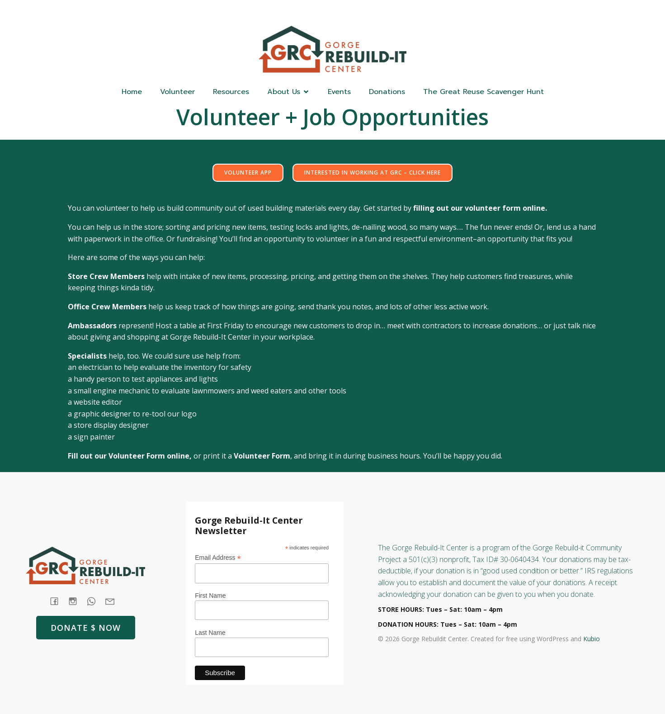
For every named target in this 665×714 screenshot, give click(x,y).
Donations (387, 91)
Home (132, 91)
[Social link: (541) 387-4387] (542, 12)
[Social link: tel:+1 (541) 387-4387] (94, 601)
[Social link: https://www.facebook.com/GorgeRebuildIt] (524, 12)
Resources (231, 91)
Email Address (218, 557)
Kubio (591, 638)
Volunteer (177, 91)
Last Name (210, 632)
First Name (210, 595)
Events (339, 91)
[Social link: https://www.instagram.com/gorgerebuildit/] (560, 12)
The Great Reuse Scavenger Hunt (483, 91)
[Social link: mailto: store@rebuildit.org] (113, 601)
